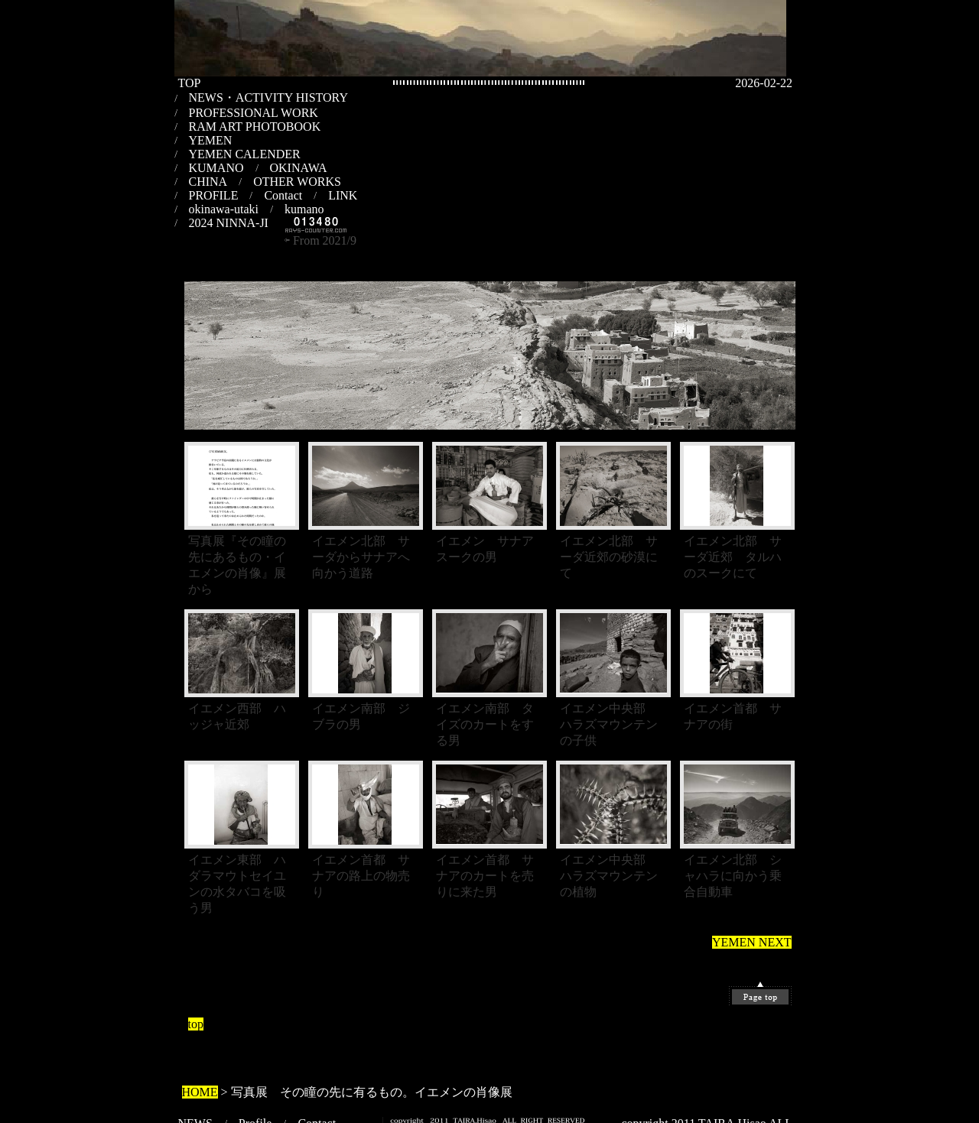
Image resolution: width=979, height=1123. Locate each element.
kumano (304, 209)
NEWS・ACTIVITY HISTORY (268, 97)
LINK (342, 195)
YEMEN (211, 140)
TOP (189, 82)
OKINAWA (298, 167)
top (195, 1024)
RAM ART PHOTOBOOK (255, 126)
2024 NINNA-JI (228, 222)
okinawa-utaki (224, 209)
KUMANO (216, 167)
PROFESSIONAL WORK (253, 112)
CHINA (208, 181)
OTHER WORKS (297, 181)
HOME (200, 1092)
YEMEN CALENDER (245, 154)
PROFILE (214, 195)
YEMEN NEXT (752, 942)
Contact (283, 195)
